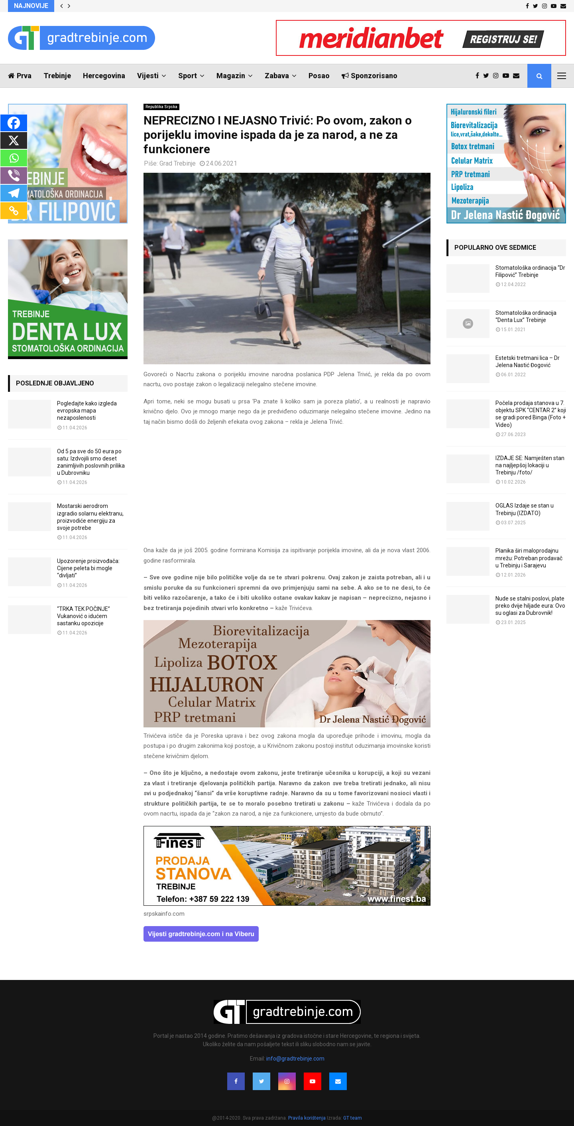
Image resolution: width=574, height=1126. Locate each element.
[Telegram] (14, 193)
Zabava (277, 75)
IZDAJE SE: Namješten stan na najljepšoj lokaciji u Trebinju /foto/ (529, 465)
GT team (352, 1118)
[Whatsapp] (14, 158)
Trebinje (57, 75)
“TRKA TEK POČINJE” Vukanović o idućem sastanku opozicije (83, 616)
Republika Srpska (161, 107)
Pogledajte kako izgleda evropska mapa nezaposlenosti (87, 410)
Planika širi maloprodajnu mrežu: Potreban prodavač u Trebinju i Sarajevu (528, 557)
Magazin (230, 75)
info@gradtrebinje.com (295, 1058)
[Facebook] (14, 123)
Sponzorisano (369, 75)
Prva (19, 75)
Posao (319, 75)
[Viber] (14, 175)
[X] (14, 140)
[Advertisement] (287, 489)
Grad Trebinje (177, 163)
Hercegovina (104, 75)
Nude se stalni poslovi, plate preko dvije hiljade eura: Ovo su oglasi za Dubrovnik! (530, 605)
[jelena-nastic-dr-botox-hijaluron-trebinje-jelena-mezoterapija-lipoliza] (287, 725)
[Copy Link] (14, 210)
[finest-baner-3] (287, 903)
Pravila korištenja (307, 1118)
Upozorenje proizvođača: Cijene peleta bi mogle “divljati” (88, 568)
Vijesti (148, 75)
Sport (187, 75)
